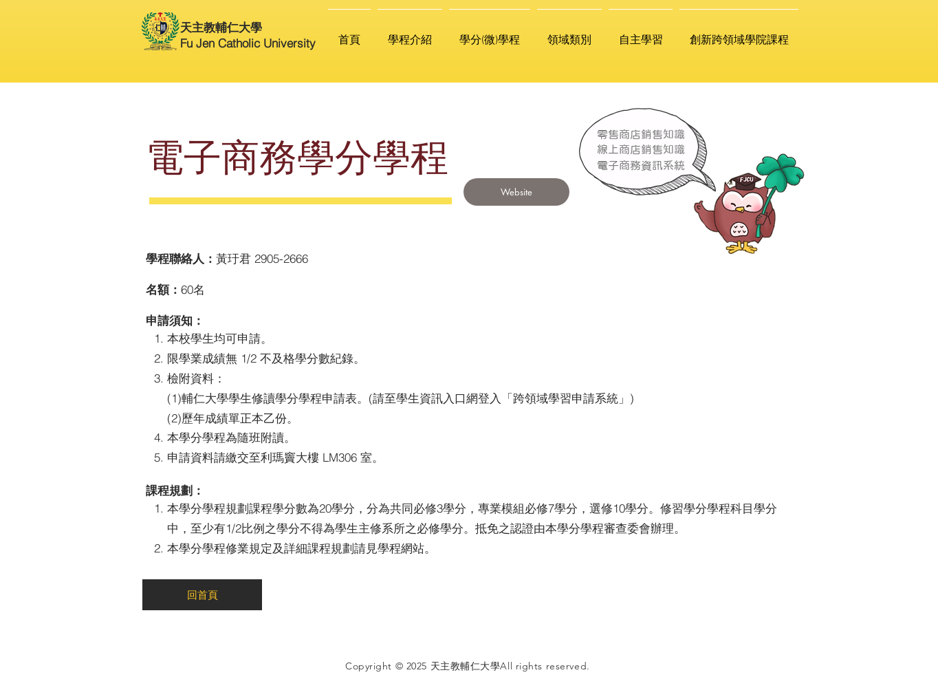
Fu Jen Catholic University (248, 43)
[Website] (516, 192)
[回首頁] (202, 594)
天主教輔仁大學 (221, 27)
